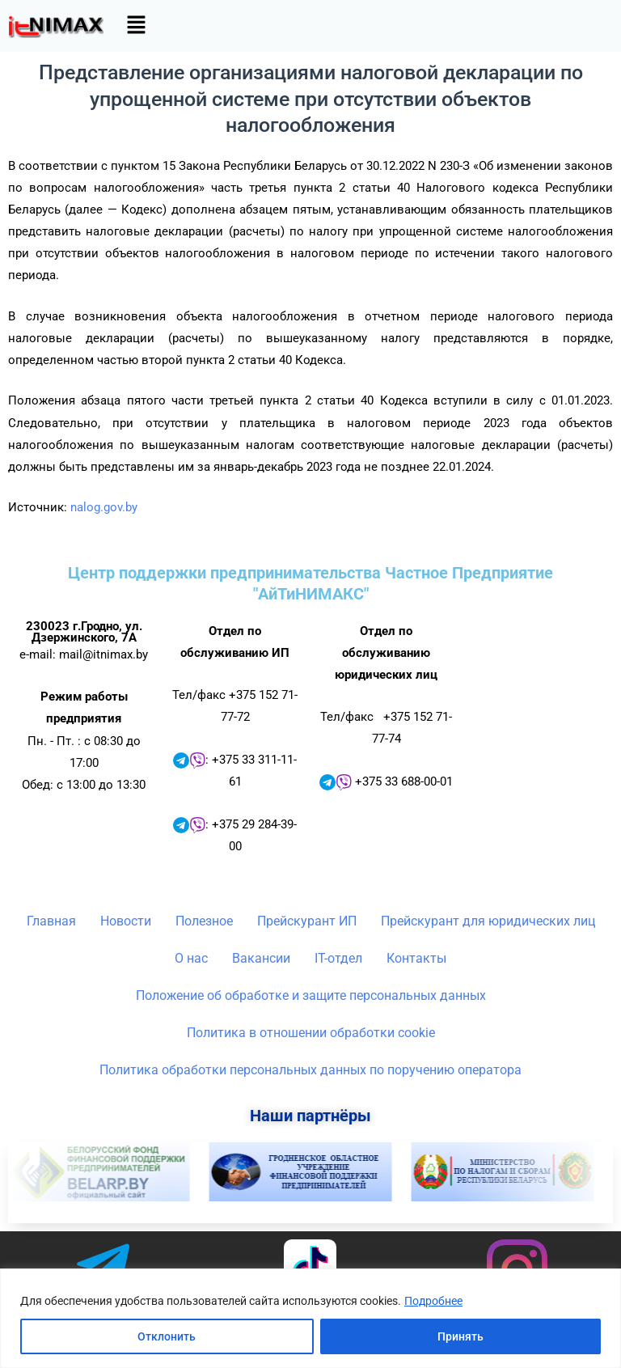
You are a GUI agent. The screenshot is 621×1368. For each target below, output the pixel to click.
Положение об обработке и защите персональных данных (311, 995)
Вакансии (261, 958)
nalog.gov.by (103, 507)
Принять (460, 1336)
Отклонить (166, 1336)
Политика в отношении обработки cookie (311, 1032)
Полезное (204, 921)
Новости (125, 921)
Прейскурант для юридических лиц (488, 921)
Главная (51, 921)
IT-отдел (338, 958)
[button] (136, 26)
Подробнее (433, 1300)
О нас (191, 958)
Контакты (416, 958)
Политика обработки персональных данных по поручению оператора (310, 1070)
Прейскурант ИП (307, 921)
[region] (310, 1318)
